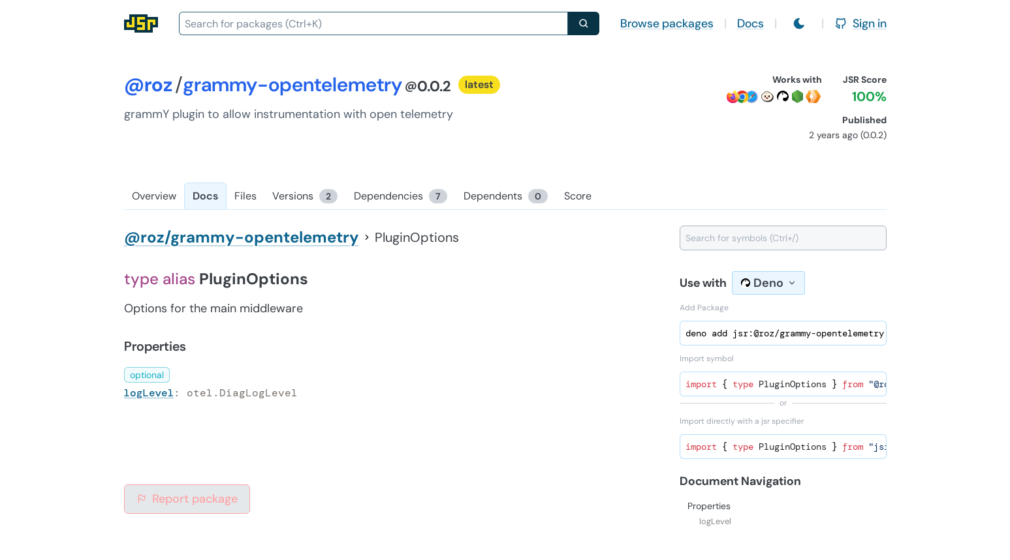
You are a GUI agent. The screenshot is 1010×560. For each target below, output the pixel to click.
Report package (187, 499)
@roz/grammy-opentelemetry (241, 237)
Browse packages (667, 23)
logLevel (149, 393)
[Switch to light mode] (799, 23)
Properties (709, 506)
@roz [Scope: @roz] (148, 84)
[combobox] (373, 23)
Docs (750, 23)
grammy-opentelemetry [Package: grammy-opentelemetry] (292, 84)
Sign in (860, 23)
